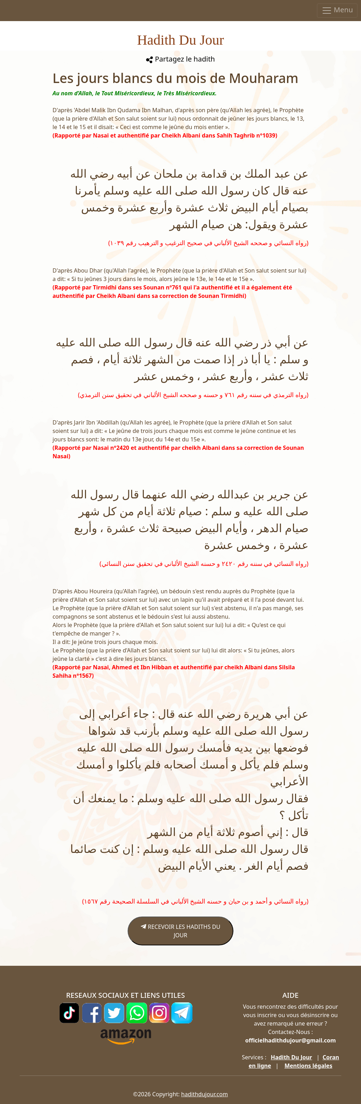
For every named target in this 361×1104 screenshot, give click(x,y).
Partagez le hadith (180, 59)
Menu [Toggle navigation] (337, 10)
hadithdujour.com (204, 1094)
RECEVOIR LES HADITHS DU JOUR (180, 931)
